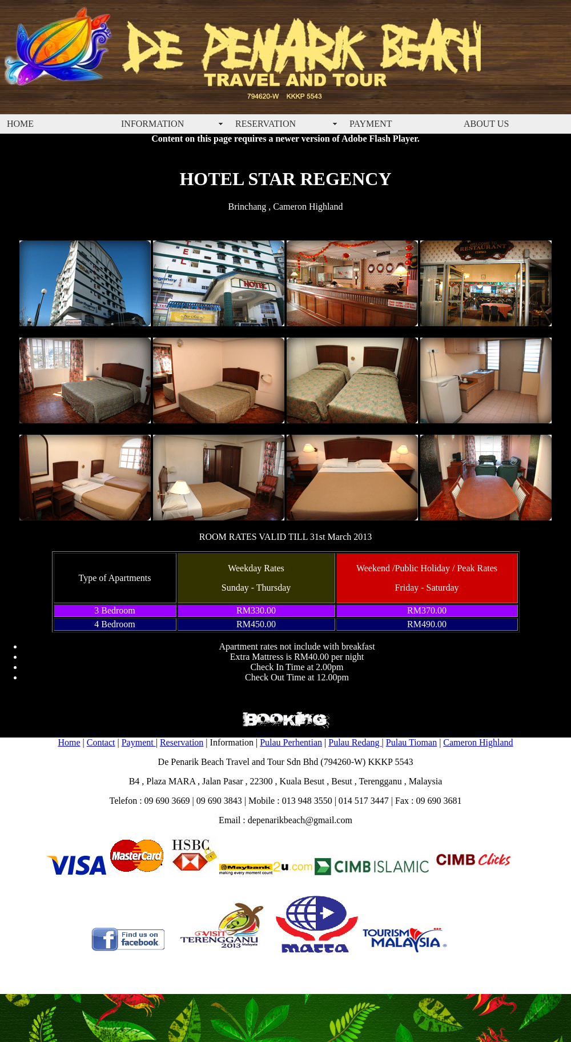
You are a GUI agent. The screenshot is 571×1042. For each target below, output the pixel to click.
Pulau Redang (354, 742)
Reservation (181, 742)
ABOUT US (486, 124)
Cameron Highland (478, 742)
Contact (101, 742)
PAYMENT (370, 124)
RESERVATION (265, 124)
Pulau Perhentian (291, 742)
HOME (20, 124)
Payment (139, 742)
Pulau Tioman (411, 742)
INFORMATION (152, 124)
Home (69, 742)
